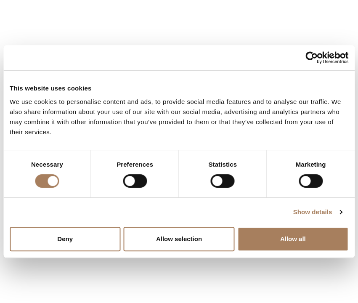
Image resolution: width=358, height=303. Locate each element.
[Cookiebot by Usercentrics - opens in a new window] (311, 57)
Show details (312, 211)
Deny (65, 238)
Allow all (293, 238)
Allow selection (179, 238)
